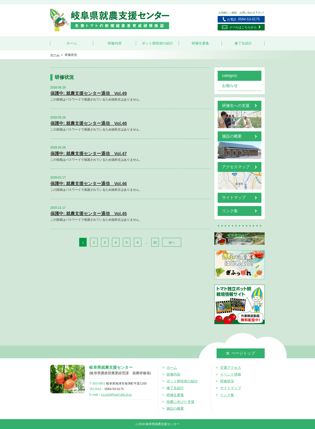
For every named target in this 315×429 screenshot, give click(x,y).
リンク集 (227, 395)
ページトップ (240, 353)
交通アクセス (230, 367)
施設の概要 (175, 408)
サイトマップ (230, 388)
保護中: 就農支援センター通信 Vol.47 (88, 153)
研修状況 (227, 381)
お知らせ (230, 85)
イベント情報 (230, 374)
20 (155, 242)
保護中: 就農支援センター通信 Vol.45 (88, 213)
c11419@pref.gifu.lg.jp (116, 394)
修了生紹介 (243, 43)
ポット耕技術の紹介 (157, 43)
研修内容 (115, 43)
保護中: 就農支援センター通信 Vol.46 (88, 183)
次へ (172, 242)
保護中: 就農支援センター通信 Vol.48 (88, 123)
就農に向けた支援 (180, 402)
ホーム (71, 43)
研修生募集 (200, 43)
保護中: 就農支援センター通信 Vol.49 (88, 93)
